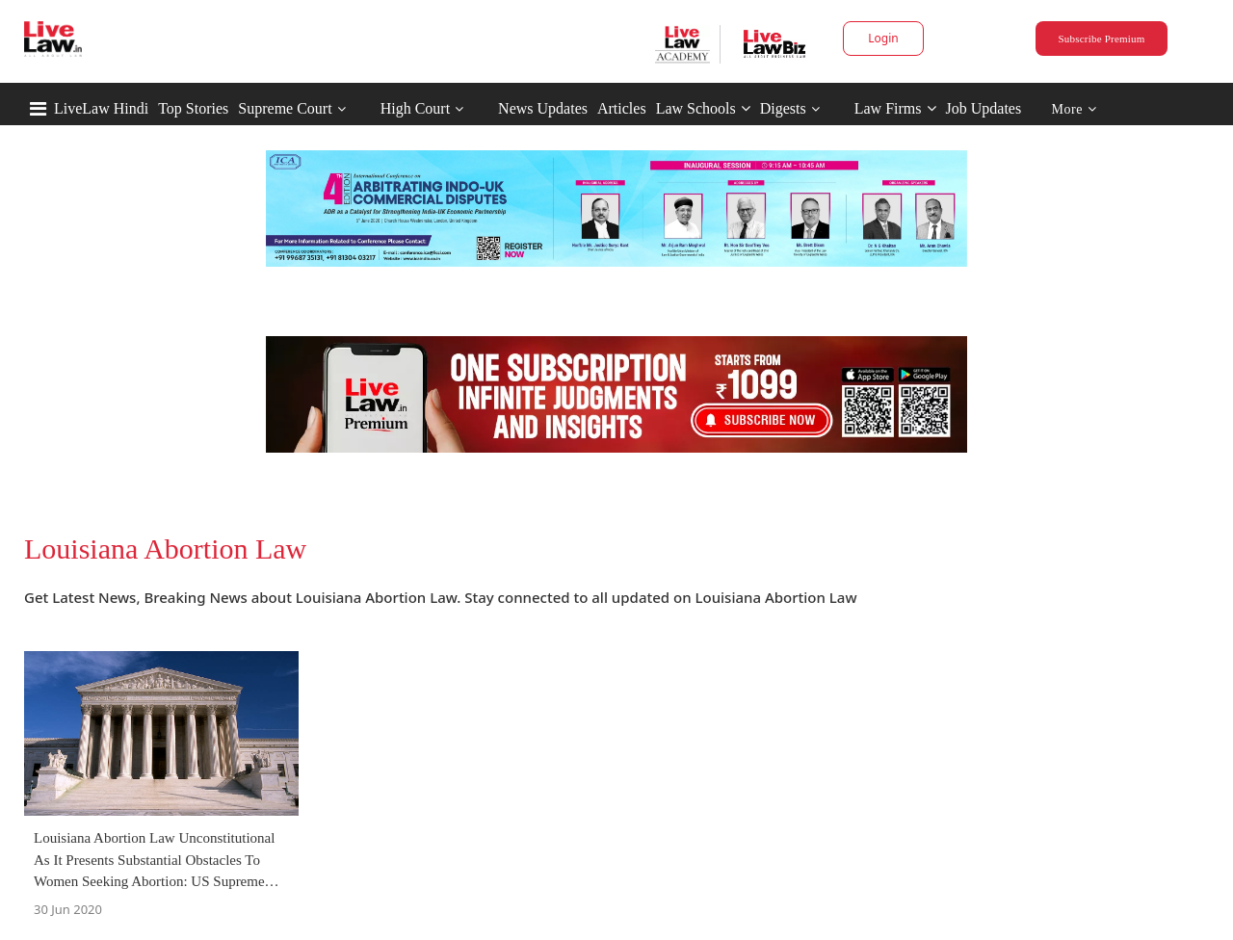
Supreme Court (284, 108)
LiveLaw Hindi (101, 108)
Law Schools (703, 108)
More (1074, 109)
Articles (621, 108)
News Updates (543, 108)
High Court (415, 108)
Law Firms (895, 108)
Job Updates (984, 108)
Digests (783, 108)
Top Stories (193, 108)
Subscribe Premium (1101, 38)
